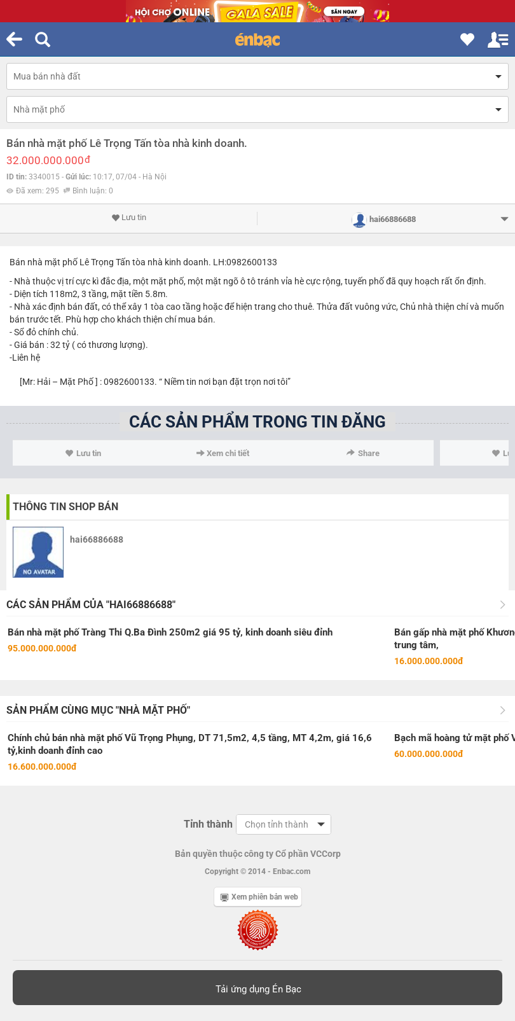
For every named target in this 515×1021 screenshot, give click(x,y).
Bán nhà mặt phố (44, 262)
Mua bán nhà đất (47, 76)
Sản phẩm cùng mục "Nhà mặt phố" (98, 710)
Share (363, 453)
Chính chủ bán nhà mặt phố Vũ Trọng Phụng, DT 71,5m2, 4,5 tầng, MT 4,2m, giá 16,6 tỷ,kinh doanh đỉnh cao (190, 744)
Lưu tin (128, 217)
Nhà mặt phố (39, 109)
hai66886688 (96, 539)
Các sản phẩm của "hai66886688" (90, 605)
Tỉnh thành (208, 824)
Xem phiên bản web (259, 897)
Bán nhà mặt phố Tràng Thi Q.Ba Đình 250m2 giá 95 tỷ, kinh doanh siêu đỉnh (170, 632)
